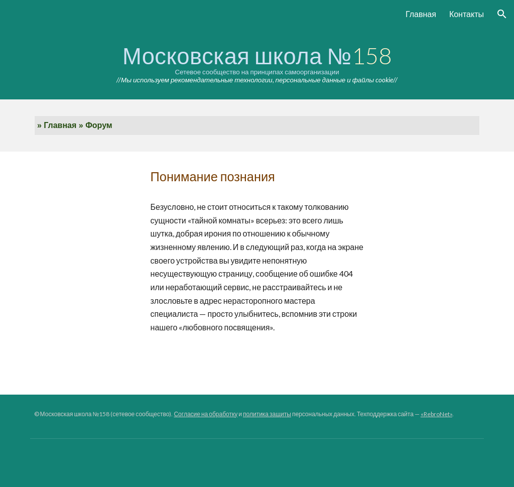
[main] (257, 63)
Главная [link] (421, 14)
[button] (502, 14)
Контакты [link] (466, 14)
